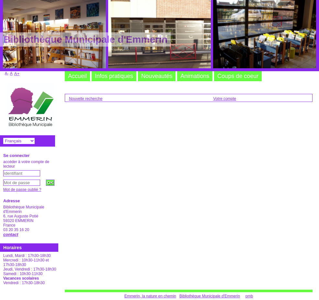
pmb (249, 296)
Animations (194, 76)
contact (10, 234)
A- (6, 73)
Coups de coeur (237, 76)
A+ (17, 73)
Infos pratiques (114, 76)
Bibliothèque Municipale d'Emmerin (209, 296)
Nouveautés (156, 76)
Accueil (77, 76)
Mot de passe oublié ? (22, 189)
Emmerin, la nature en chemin (150, 296)
